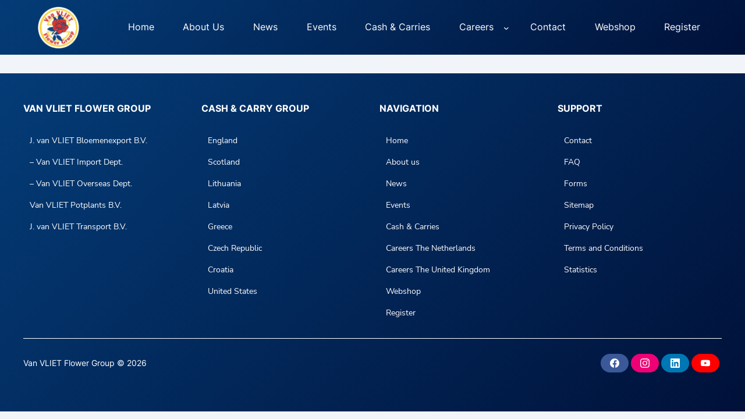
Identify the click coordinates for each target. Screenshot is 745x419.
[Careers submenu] (506, 27)
